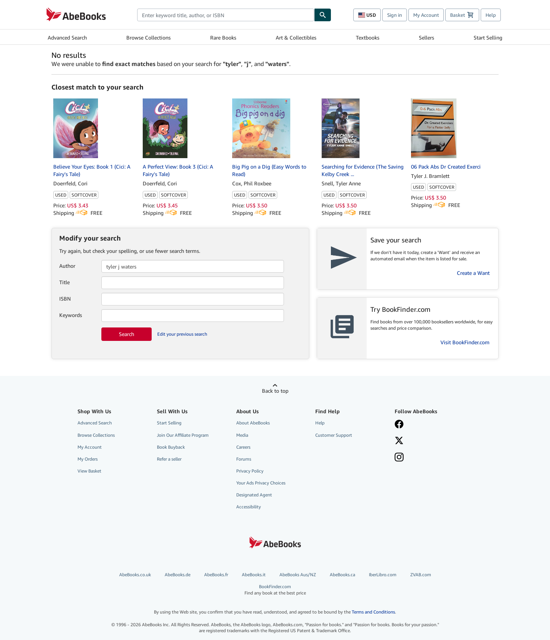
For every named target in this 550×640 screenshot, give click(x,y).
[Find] (322, 15)
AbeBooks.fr (216, 574)
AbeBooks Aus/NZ (297, 574)
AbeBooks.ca (342, 574)
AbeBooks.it (254, 574)
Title (64, 282)
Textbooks (367, 37)
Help (491, 15)
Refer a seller (169, 459)
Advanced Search (67, 37)
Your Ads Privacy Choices (260, 483)
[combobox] (225, 15)
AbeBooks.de (177, 574)
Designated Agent (254, 495)
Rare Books (223, 37)
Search (126, 334)
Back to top (275, 391)
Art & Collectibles (296, 37)
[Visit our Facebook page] (429, 425)
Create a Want (473, 273)
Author (67, 266)
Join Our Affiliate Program (183, 435)
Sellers (426, 37)
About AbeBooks (253, 423)
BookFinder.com (275, 590)
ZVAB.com (420, 574)
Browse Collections (148, 37)
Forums (243, 459)
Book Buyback (171, 447)
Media (242, 435)
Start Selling (488, 37)
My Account (426, 15)
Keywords (70, 315)
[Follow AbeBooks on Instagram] (429, 458)
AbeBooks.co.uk (135, 574)
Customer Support (333, 435)
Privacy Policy (249, 471)
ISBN (65, 298)
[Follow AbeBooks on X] (429, 441)
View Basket (89, 471)
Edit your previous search (182, 334)
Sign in (394, 15)
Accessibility (248, 506)
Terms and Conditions (373, 612)
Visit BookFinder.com (465, 342)
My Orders (88, 459)
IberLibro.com (382, 574)
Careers (243, 447)
